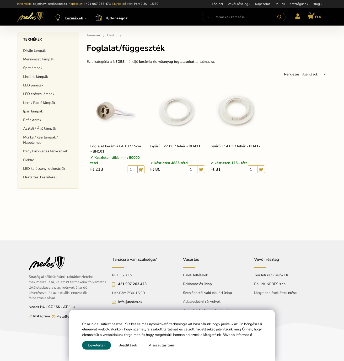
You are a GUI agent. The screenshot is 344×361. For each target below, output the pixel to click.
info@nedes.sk (130, 301)
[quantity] (132, 169)
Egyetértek (96, 345)
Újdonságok (117, 18)
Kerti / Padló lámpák (39, 102)
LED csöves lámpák (38, 93)
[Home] (30, 17)
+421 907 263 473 (131, 283)
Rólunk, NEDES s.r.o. (270, 283)
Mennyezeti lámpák (38, 59)
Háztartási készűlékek (40, 177)
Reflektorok (32, 119)
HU (42, 306)
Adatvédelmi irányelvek (201, 301)
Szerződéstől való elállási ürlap (207, 292)
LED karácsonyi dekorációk (44, 168)
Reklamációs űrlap (197, 283)
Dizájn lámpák (34, 50)
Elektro (28, 160)
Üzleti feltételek (195, 275)
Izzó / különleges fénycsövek (45, 151)
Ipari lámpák (33, 111)
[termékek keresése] (249, 17)
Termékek (74, 18)
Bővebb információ (237, 334)
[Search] (207, 17)
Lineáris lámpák (35, 76)
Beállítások (127, 345)
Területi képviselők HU (272, 275)
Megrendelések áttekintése (275, 292)
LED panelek (33, 85)
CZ (50, 306)
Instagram (41, 316)
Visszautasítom (161, 345)
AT (65, 306)
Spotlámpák (32, 67)
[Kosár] (313, 17)
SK (58, 306)
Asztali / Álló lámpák (39, 128)
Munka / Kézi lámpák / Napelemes (40, 140)
